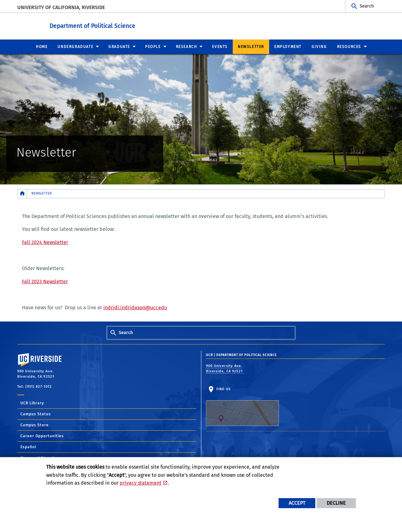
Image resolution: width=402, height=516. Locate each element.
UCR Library (32, 403)
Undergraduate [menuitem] (75, 46)
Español (28, 446)
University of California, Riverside (61, 7)
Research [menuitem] (186, 46)
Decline (336, 503)
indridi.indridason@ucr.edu (135, 307)
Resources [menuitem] (349, 46)
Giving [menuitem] (319, 46)
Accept (297, 503)
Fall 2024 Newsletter (45, 242)
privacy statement (140, 483)
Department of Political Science (121, 24)
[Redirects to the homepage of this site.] (22, 193)
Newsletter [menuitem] (251, 46)
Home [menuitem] (41, 46)
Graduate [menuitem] (119, 46)
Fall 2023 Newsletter (45, 281)
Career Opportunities (42, 436)
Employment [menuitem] (288, 46)
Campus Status (35, 414)
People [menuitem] (153, 46)
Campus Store (34, 425)
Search (367, 6)
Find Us (242, 406)
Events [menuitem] (220, 46)
